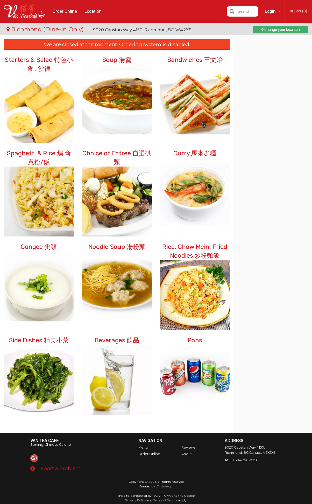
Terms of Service (165, 500)
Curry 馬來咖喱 (194, 153)
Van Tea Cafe (44, 440)
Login (270, 11)
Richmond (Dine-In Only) (45, 29)
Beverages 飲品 (117, 340)
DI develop (164, 486)
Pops (195, 340)
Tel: (241, 460)
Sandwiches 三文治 (195, 59)
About (186, 454)
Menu (143, 447)
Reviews (188, 447)
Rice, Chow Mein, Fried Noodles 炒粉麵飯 (194, 251)
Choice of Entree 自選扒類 (116, 158)
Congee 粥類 (39, 246)
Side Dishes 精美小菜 (39, 340)
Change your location (280, 29)
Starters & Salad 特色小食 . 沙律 (39, 64)
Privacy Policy (135, 500)
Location (93, 11)
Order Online (65, 11)
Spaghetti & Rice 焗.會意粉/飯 (39, 158)
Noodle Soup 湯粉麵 (116, 246)
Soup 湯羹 (116, 59)
